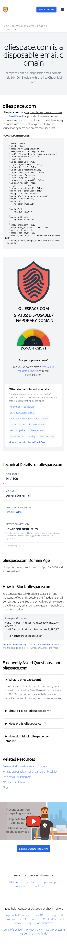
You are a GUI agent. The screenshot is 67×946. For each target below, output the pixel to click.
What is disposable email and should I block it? (30, 771)
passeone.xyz (17, 436)
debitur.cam (41, 418)
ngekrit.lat (15, 406)
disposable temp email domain (43, 112)
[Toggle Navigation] (62, 9)
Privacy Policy (34, 929)
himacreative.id (37, 424)
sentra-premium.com (21, 418)
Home (6, 25)
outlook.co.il (42, 886)
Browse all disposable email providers (25, 766)
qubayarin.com (36, 430)
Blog (5, 787)
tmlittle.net (12, 882)
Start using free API (33, 848)
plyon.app (50, 882)
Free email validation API (17, 777)
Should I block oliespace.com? (30, 711)
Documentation (44, 923)
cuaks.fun (29, 406)
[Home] (6, 9)
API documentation (14, 782)
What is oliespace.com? (25, 679)
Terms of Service (12, 929)
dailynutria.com (17, 424)
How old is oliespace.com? (27, 723)
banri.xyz (32, 436)
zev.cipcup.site (17, 430)
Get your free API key (14, 644)
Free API (38, 915)
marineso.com (21, 886)
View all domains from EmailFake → (28, 442)
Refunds (42, 933)
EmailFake (42, 25)
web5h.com (31, 882)
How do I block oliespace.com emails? (28, 738)
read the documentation (43, 644)
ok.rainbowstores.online (22, 412)
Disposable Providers (23, 25)
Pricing (52, 915)
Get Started (32, 919)
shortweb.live (47, 436)
